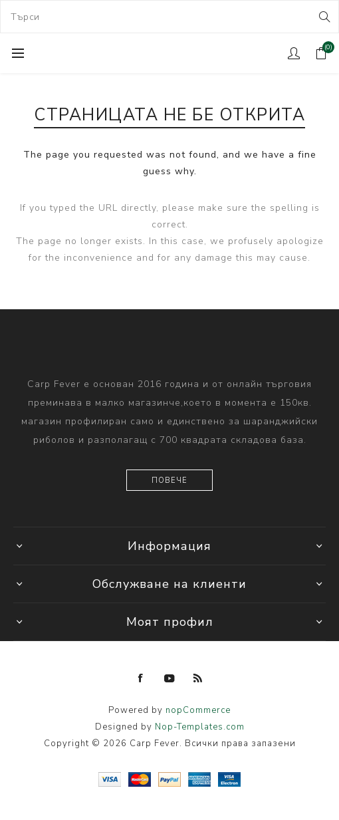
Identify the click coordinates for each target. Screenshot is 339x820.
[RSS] (198, 678)
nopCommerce (198, 710)
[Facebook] (141, 678)
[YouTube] (169, 678)
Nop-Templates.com (200, 727)
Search (323, 16)
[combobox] (169, 16)
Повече (169, 480)
